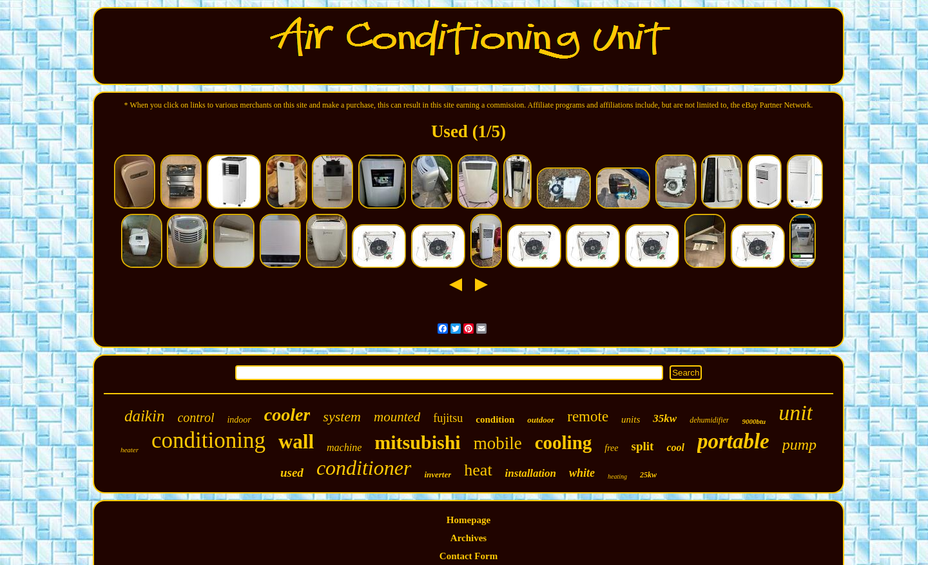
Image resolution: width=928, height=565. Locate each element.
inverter (437, 474)
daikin (144, 416)
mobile (498, 443)
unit (795, 413)
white (582, 472)
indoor (239, 420)
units (630, 419)
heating (617, 476)
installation (530, 473)
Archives (468, 538)
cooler (287, 415)
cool (675, 447)
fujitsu (448, 418)
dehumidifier (709, 420)
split (643, 446)
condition (495, 419)
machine (344, 447)
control (195, 417)
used (292, 472)
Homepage (468, 520)
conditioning (208, 440)
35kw (665, 418)
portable (733, 441)
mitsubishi (417, 442)
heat (478, 470)
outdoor (540, 420)
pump (799, 444)
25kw (648, 474)
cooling (563, 442)
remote (587, 416)
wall (296, 441)
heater (130, 450)
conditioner (364, 467)
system (342, 416)
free (611, 448)
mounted (397, 417)
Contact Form (469, 556)
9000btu (754, 421)
